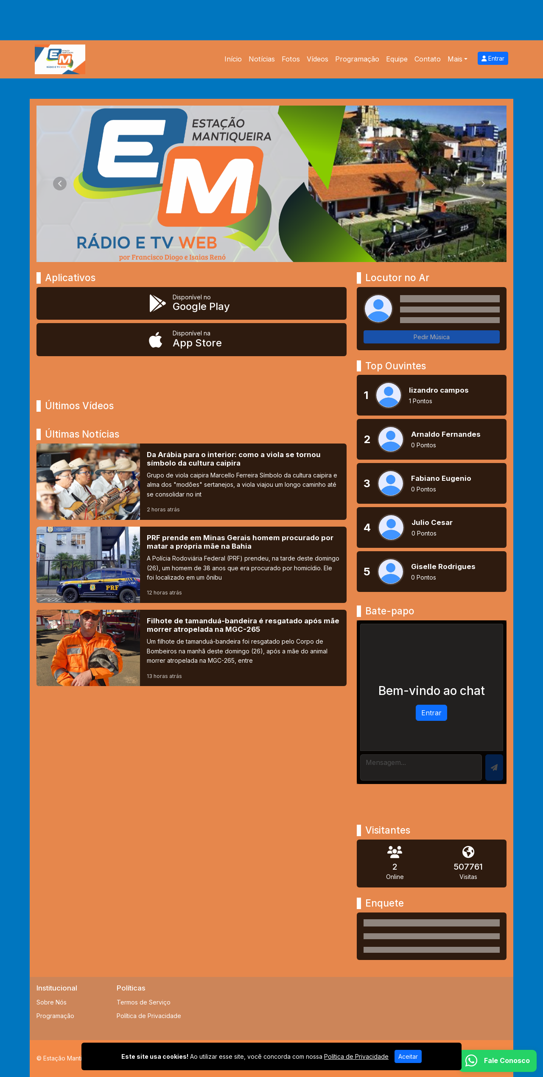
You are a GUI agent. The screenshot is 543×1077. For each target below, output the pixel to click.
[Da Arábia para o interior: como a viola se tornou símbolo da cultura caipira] (191, 482)
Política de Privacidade (149, 1015)
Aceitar (408, 1056)
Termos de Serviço (144, 1002)
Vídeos (317, 59)
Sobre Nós (51, 1002)
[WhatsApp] (498, 1061)
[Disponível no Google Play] (191, 303)
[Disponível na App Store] (191, 339)
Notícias (262, 59)
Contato (427, 59)
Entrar (492, 58)
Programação (357, 59)
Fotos (291, 59)
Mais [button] (455, 59)
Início (233, 59)
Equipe (397, 59)
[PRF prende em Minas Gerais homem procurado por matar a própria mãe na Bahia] (191, 565)
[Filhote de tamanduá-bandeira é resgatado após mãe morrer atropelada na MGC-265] (191, 648)
